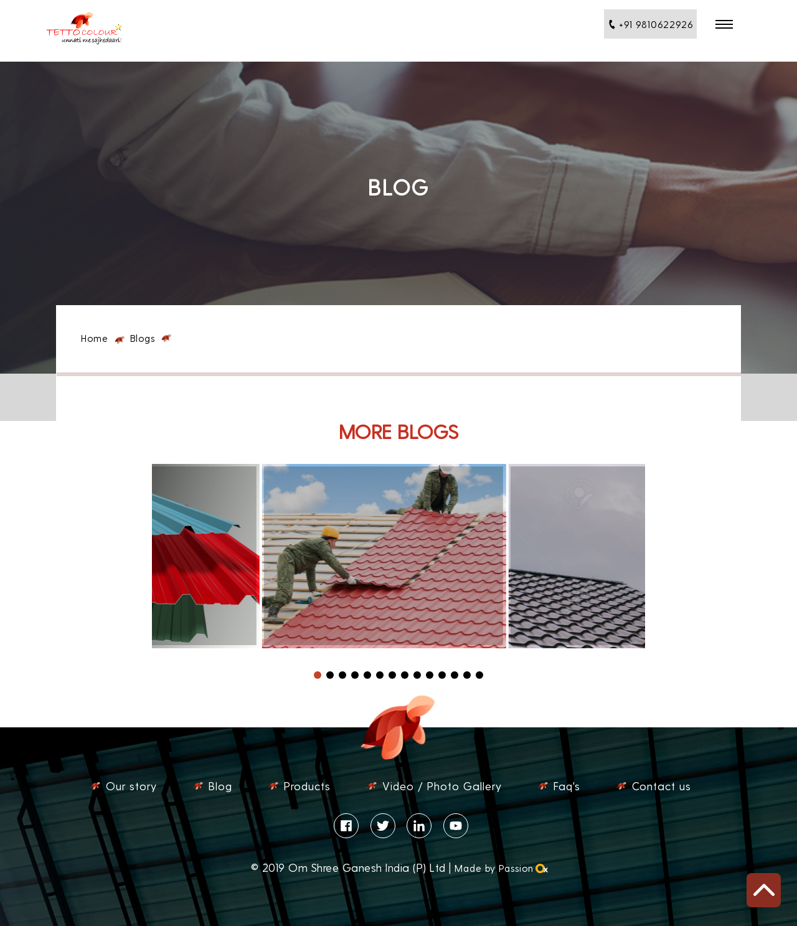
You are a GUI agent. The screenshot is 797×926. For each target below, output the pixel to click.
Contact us (661, 785)
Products (307, 785)
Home (94, 338)
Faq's (567, 785)
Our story (131, 785)
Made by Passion (500, 868)
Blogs (142, 338)
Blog (220, 785)
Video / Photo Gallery (442, 785)
